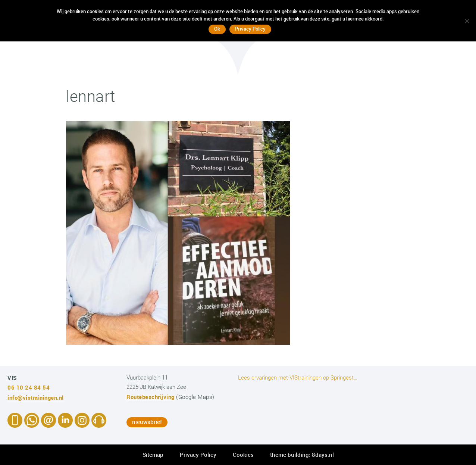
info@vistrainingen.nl (35, 397)
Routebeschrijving (150, 396)
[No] (466, 21)
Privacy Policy (198, 454)
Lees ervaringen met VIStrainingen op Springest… (297, 377)
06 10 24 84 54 (28, 387)
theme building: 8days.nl (302, 454)
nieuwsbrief (147, 421)
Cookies (243, 454)
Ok (217, 28)
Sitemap (153, 454)
